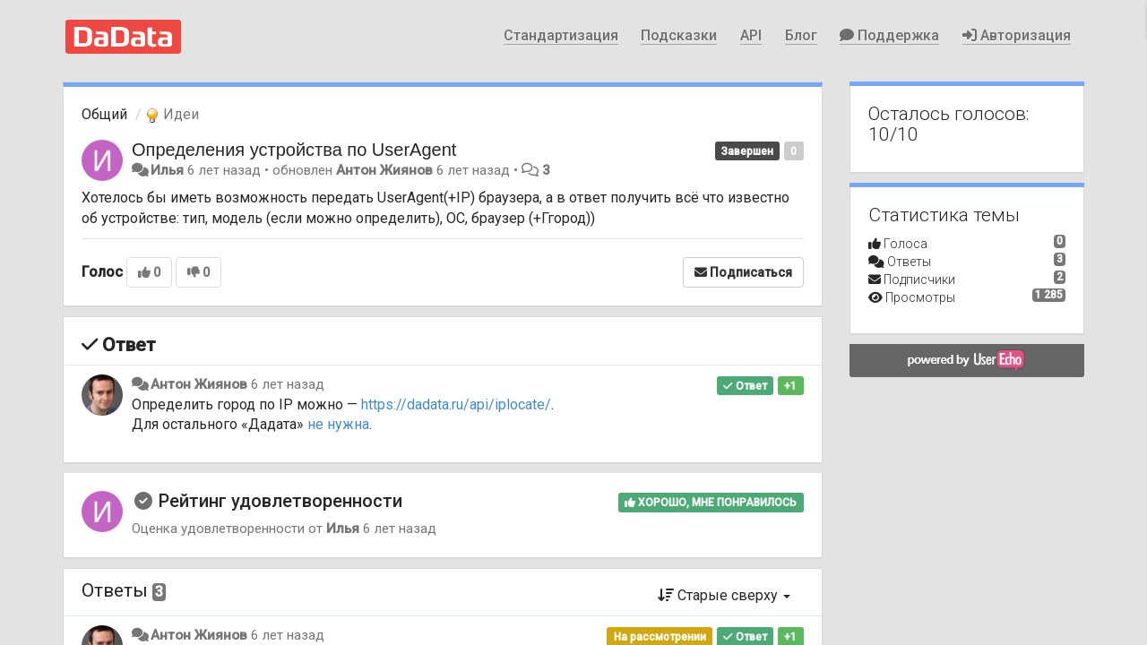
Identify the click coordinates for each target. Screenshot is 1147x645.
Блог (801, 35)
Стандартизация (561, 35)
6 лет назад (287, 384)
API (751, 35)
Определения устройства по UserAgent (294, 149)
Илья (167, 170)
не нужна (338, 424)
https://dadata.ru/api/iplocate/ (456, 404)
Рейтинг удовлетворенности (280, 501)
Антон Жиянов (384, 170)
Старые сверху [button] (724, 595)
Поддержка (889, 35)
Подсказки (679, 35)
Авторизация (1016, 35)
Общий (104, 114)
